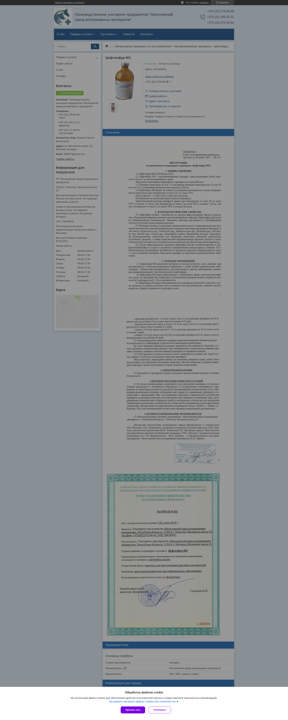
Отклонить (160, 709)
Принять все (132, 709)
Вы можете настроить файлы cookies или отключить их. (142, 701)
